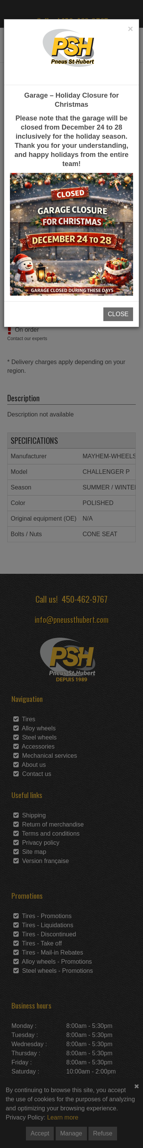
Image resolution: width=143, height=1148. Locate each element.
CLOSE (118, 314)
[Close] (130, 28)
